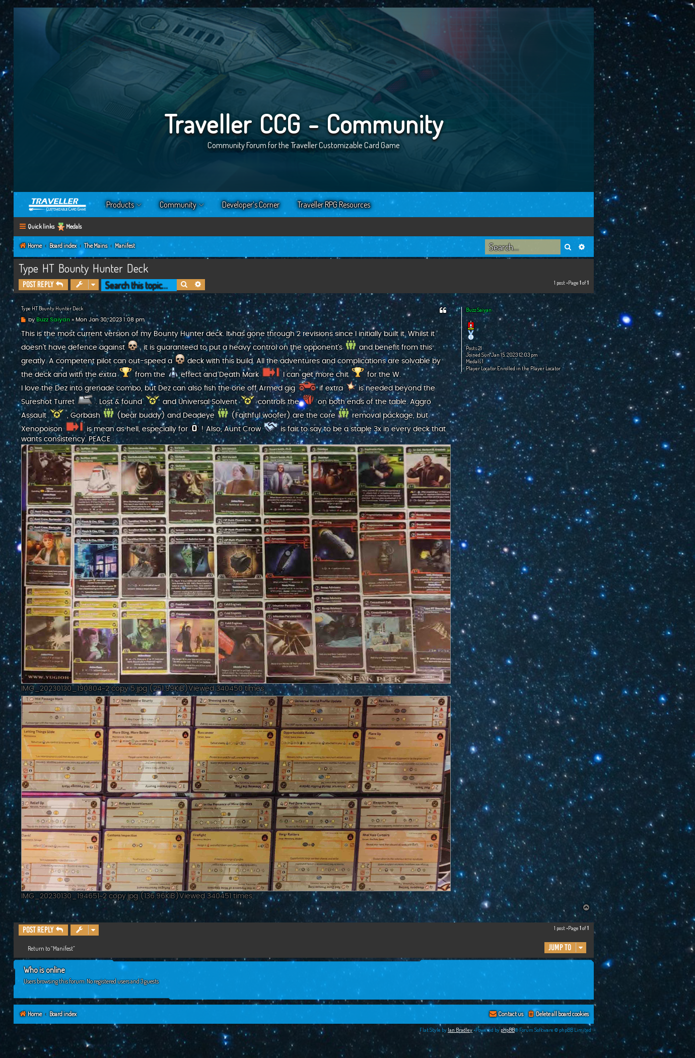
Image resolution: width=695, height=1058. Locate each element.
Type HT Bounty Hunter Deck (83, 268)
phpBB (508, 1029)
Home (58, 204)
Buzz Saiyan (479, 309)
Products (120, 205)
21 (480, 348)
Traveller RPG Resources (334, 205)
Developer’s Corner (251, 205)
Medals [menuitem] (74, 226)
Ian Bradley (460, 1029)
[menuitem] (558, 1014)
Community (178, 205)
